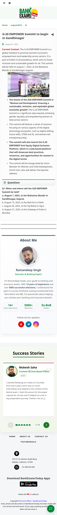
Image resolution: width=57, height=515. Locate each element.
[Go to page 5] (27, 425)
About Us (25, 436)
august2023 (16, 25)
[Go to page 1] (16, 425)
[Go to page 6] (29, 425)
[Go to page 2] (19, 425)
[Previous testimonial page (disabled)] (11, 425)
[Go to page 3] (22, 425)
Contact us (41, 436)
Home (5, 25)
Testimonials (28, 442)
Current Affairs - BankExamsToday (33, 501)
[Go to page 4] (24, 425)
